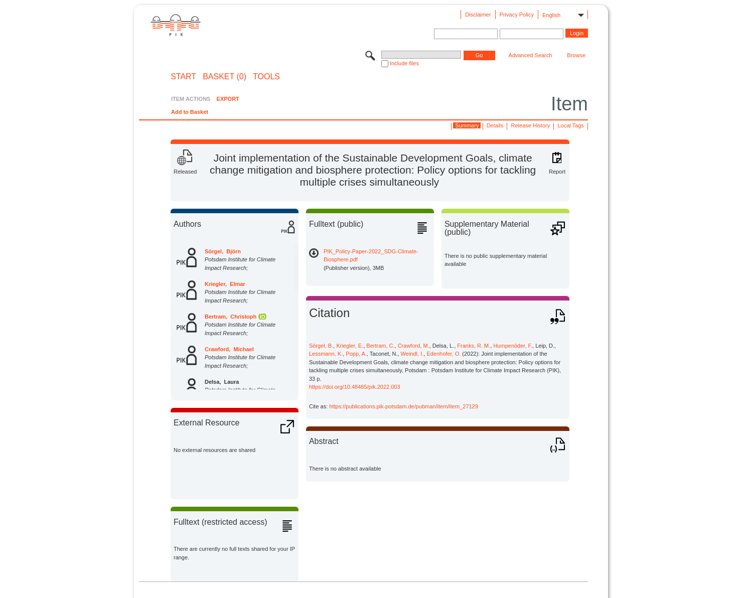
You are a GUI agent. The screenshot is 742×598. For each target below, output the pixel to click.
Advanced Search (530, 55)
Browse (576, 55)
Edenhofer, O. (443, 354)
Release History (530, 125)
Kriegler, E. (349, 346)
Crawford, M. (413, 346)
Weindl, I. (412, 354)
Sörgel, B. (321, 346)
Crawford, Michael (229, 349)
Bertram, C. (380, 346)
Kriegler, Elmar (225, 284)
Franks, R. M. (473, 346)
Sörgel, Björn (223, 251)
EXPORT (228, 99)
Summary (467, 125)
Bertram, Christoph (230, 317)
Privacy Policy (517, 15)
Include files (404, 63)
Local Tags (570, 125)
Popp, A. (356, 354)
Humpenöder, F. (512, 346)
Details (495, 125)
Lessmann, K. (326, 354)
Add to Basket (189, 112)
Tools (266, 77)
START (183, 77)
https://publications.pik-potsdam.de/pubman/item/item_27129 (403, 406)
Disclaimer (478, 15)
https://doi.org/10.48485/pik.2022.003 (354, 387)
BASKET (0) (224, 77)
